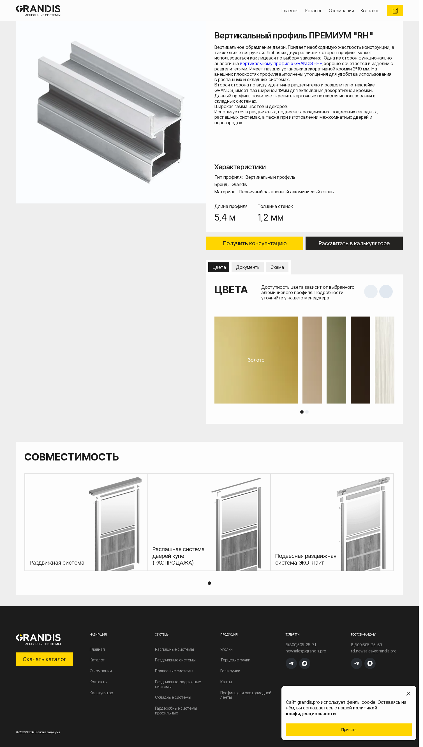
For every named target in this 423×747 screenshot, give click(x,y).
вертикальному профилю (267, 63)
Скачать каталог (44, 659)
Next (386, 291)
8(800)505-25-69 (366, 645)
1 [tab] (302, 412)
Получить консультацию (255, 243)
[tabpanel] (304, 360)
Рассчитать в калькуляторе (354, 243)
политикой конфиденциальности (331, 710)
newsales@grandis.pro (306, 651)
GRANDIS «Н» (308, 63)
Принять (349, 729)
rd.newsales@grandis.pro (373, 651)
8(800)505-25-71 (301, 645)
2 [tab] (307, 412)
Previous (371, 291)
